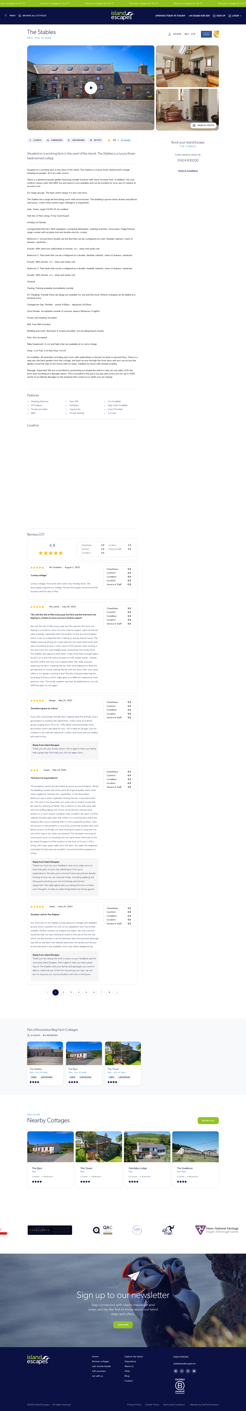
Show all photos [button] (203, 125)
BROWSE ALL (208, 1120)
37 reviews (126, 140)
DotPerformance (210, 1404)
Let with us (97, 1376)
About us (129, 1366)
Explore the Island (134, 1356)
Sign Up (221, 15)
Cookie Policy (152, 1404)
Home (95, 1356)
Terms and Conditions (174, 1404)
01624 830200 (188, 160)
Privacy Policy (134, 1404)
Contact (129, 1381)
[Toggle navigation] (10, 16)
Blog (127, 1376)
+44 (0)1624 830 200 (199, 15)
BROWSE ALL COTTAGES (34, 16)
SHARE (177, 34)
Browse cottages (100, 1361)
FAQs (127, 1371)
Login (235, 15)
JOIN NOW (123, 1325)
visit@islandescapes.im (184, 1363)
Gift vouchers (99, 1371)
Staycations (130, 1361)
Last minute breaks (101, 1366)
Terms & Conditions (188, 170)
